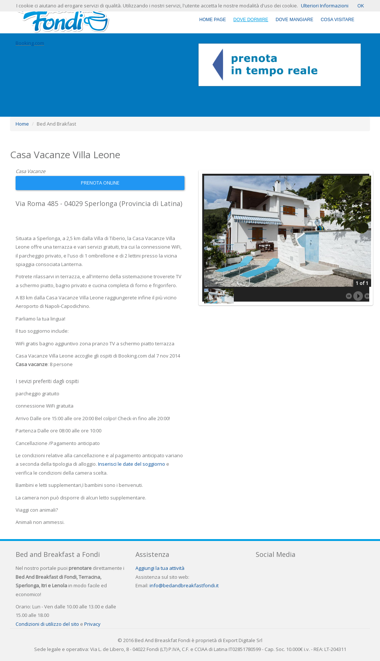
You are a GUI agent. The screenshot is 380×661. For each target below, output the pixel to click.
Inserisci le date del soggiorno (131, 464)
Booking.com (30, 43)
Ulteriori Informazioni (324, 5)
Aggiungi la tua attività (159, 568)
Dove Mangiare (294, 19)
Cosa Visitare (337, 19)
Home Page (212, 19)
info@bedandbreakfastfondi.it (184, 585)
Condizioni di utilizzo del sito (47, 624)
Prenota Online (100, 182)
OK (360, 5)
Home (22, 123)
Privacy (92, 624)
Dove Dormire (250, 19)
